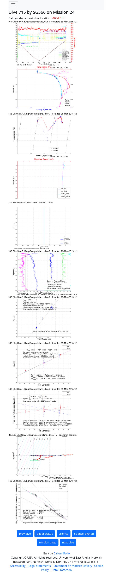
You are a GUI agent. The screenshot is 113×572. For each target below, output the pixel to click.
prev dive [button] (25, 534)
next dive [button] (68, 542)
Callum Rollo (62, 553)
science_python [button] (84, 534)
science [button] (63, 534)
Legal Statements (39, 566)
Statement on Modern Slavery (73, 566)
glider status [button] (45, 534)
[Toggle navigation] (13, 4)
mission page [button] (47, 542)
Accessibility (18, 566)
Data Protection (62, 570)
